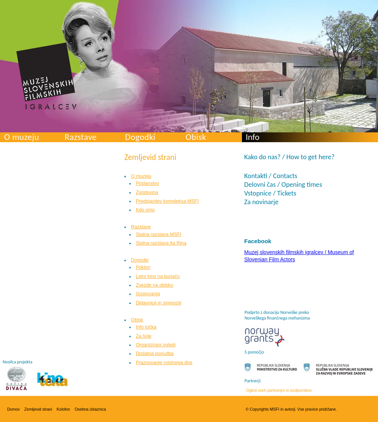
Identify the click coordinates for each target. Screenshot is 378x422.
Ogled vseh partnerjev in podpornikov (279, 390)
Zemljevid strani (38, 409)
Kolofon (63, 409)
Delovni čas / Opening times (283, 184)
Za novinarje (261, 202)
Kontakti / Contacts (270, 176)
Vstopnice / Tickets (270, 193)
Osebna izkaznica (90, 409)
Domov (13, 409)
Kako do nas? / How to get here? (289, 157)
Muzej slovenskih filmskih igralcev (46, 76)
